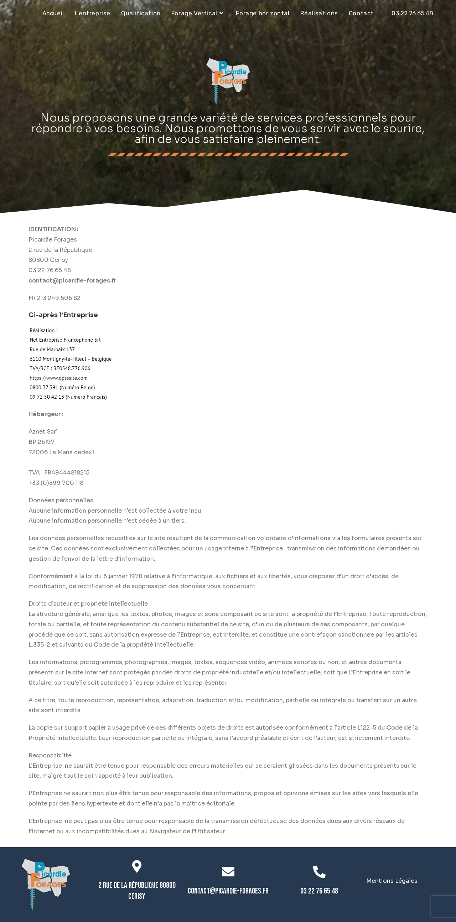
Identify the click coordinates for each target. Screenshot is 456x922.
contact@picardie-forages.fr (228, 891)
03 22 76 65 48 (412, 13)
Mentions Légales (392, 881)
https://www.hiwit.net (59, 462)
